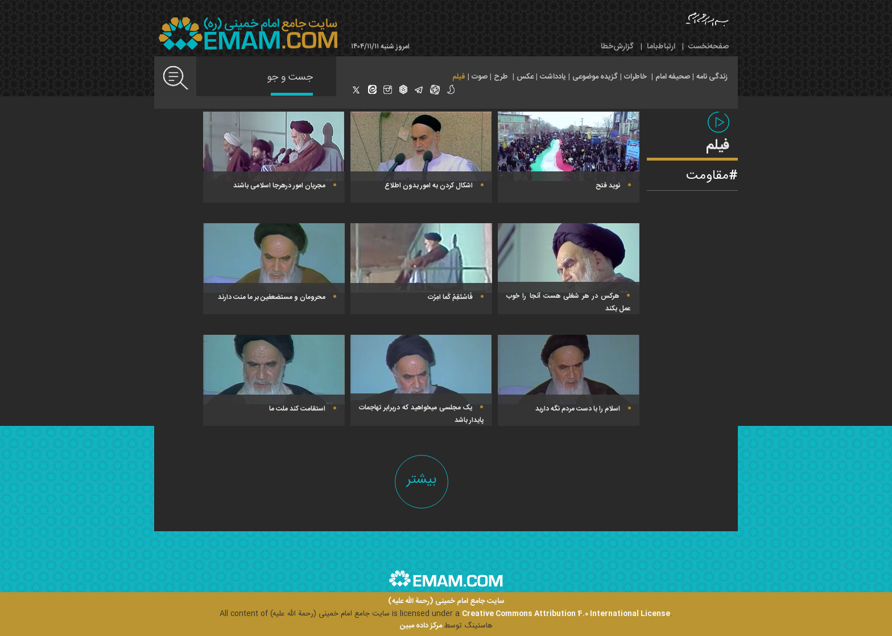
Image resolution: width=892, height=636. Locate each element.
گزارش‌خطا (617, 46)
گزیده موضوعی (595, 77)
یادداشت (553, 77)
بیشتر (421, 480)
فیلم (458, 77)
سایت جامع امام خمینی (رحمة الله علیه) (446, 602)
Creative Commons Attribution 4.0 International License (566, 614)
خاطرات (635, 77)
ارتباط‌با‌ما (661, 46)
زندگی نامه (712, 77)
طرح (501, 77)
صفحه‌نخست (708, 46)
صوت (480, 77)
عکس (525, 77)
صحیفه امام (672, 77)
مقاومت (707, 176)
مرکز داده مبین (421, 625)
